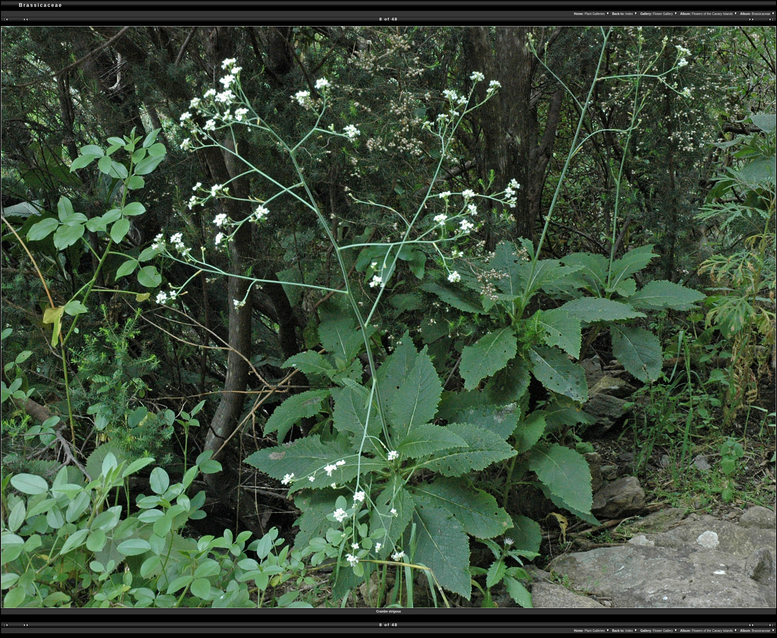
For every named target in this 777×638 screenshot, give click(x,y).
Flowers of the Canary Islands (715, 14)
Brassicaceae (763, 14)
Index (631, 14)
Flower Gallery (665, 14)
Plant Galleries (597, 14)
